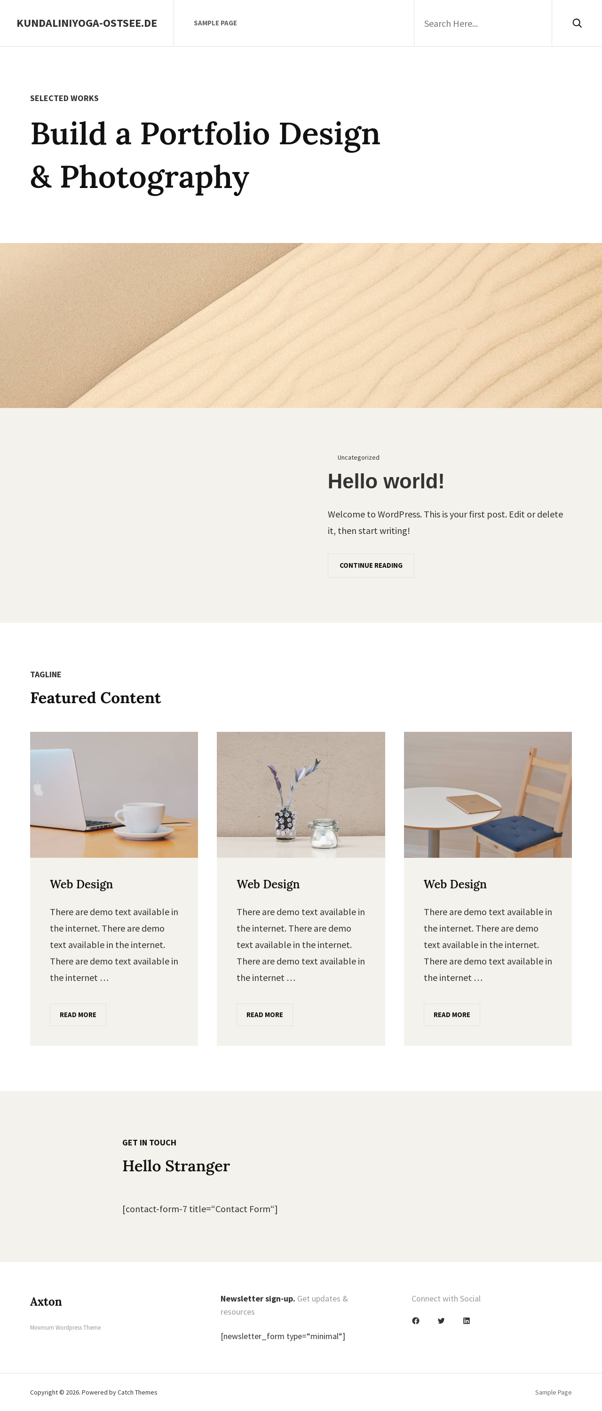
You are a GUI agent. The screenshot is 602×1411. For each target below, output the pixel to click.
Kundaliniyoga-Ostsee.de (86, 23)
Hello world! (386, 481)
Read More (78, 1014)
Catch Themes (138, 1392)
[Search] (577, 23)
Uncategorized (359, 457)
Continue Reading (371, 565)
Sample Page (215, 22)
